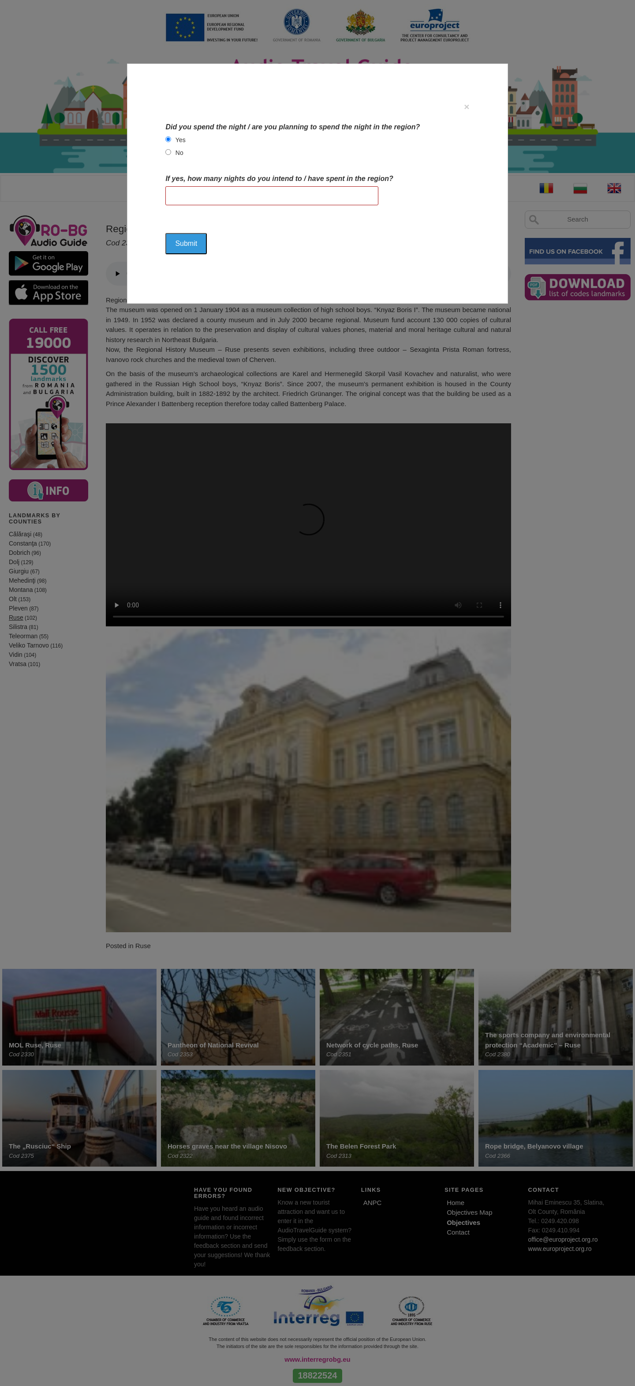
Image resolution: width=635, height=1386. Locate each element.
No (179, 152)
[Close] (466, 106)
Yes (181, 139)
